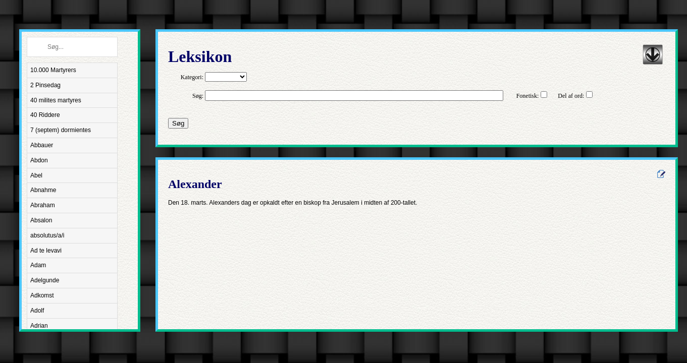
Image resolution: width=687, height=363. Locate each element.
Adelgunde (44, 280)
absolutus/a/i (47, 235)
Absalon (41, 220)
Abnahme (43, 190)
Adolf (37, 310)
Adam (38, 265)
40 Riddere (45, 114)
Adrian (39, 325)
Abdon (39, 160)
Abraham (42, 205)
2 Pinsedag (45, 85)
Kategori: (192, 77)
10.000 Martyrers (53, 70)
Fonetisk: (527, 95)
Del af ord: (571, 95)
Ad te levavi (46, 250)
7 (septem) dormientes (60, 130)
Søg (178, 123)
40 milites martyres (55, 100)
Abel (36, 175)
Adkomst (42, 295)
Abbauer (41, 145)
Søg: (197, 95)
